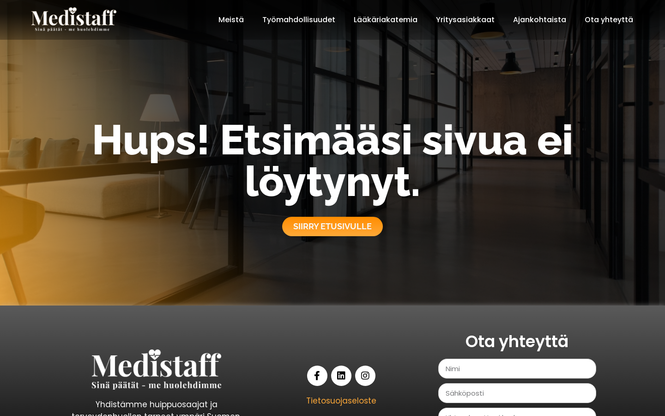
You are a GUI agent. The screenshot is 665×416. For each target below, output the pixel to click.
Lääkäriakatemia (385, 19)
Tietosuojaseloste (341, 400)
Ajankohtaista (539, 19)
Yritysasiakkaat (465, 19)
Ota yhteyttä (609, 19)
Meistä (231, 19)
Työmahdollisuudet (298, 19)
